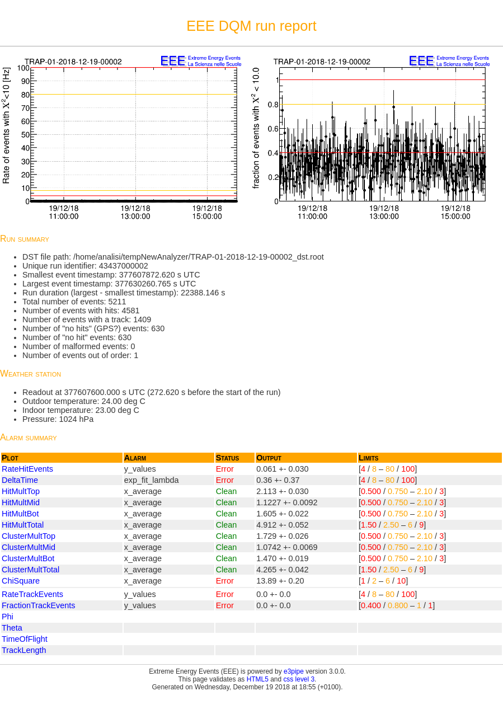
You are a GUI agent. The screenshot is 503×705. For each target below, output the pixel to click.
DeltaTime (20, 480)
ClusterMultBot (28, 558)
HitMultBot (20, 513)
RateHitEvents (27, 468)
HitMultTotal (23, 524)
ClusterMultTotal (30, 569)
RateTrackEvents (32, 594)
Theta (12, 627)
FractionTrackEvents (38, 605)
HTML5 (258, 679)
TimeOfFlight (25, 638)
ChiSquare (21, 580)
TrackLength (24, 650)
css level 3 (298, 679)
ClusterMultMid (28, 547)
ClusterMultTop (28, 536)
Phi (7, 616)
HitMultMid (21, 502)
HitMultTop (21, 491)
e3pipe (294, 671)
